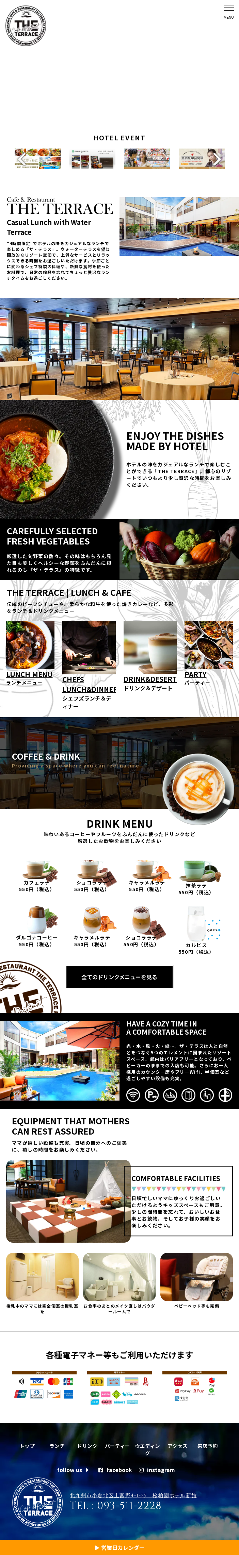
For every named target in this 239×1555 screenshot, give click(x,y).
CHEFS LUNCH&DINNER (89, 681)
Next (220, 157)
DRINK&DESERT (150, 676)
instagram (157, 1469)
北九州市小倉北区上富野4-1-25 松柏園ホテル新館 (133, 1495)
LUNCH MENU (29, 671)
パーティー (117, 1443)
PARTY (195, 671)
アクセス (177, 1443)
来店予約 (208, 1443)
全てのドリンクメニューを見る (119, 974)
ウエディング (147, 1447)
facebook (115, 1469)
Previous (18, 157)
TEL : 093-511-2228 (116, 1506)
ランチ (57, 1443)
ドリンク (87, 1443)
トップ (27, 1443)
